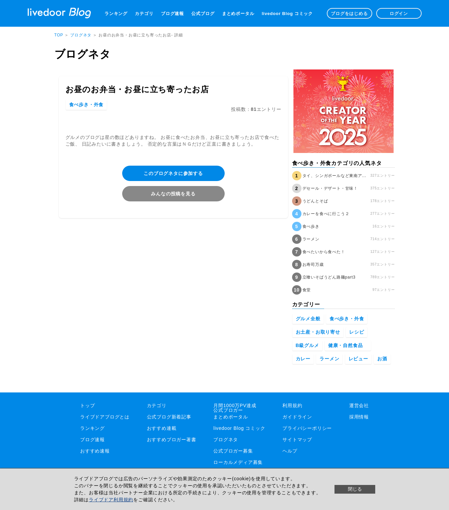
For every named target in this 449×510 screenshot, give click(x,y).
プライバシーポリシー (307, 428)
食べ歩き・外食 (86, 104)
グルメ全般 (308, 318)
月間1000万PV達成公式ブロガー (234, 407)
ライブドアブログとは (105, 416)
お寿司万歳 (313, 264)
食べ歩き (310, 226)
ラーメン (310, 239)
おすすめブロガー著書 (171, 439)
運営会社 (359, 405)
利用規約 (292, 405)
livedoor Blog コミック (287, 13)
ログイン (399, 13)
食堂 (306, 290)
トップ (87, 405)
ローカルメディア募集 (238, 462)
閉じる (355, 489)
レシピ (356, 332)
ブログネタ (81, 35)
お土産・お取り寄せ (318, 332)
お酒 (382, 358)
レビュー (358, 358)
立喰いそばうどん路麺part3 (329, 277)
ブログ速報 (172, 13)
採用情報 (359, 416)
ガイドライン (297, 416)
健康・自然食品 (348, 345)
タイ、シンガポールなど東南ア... (334, 175)
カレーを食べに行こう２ (326, 213)
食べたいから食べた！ (323, 251)
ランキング (116, 13)
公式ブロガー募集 (233, 451)
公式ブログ (202, 13)
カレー (303, 358)
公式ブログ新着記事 (169, 416)
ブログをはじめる (349, 13)
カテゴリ (144, 13)
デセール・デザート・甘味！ (330, 188)
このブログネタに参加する (173, 173)
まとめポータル (238, 13)
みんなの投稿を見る (173, 193)
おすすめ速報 (95, 451)
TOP (58, 35)
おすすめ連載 (162, 428)
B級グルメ (307, 345)
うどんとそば (315, 201)
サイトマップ (297, 439)
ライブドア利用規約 (111, 499)
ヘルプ (289, 451)
